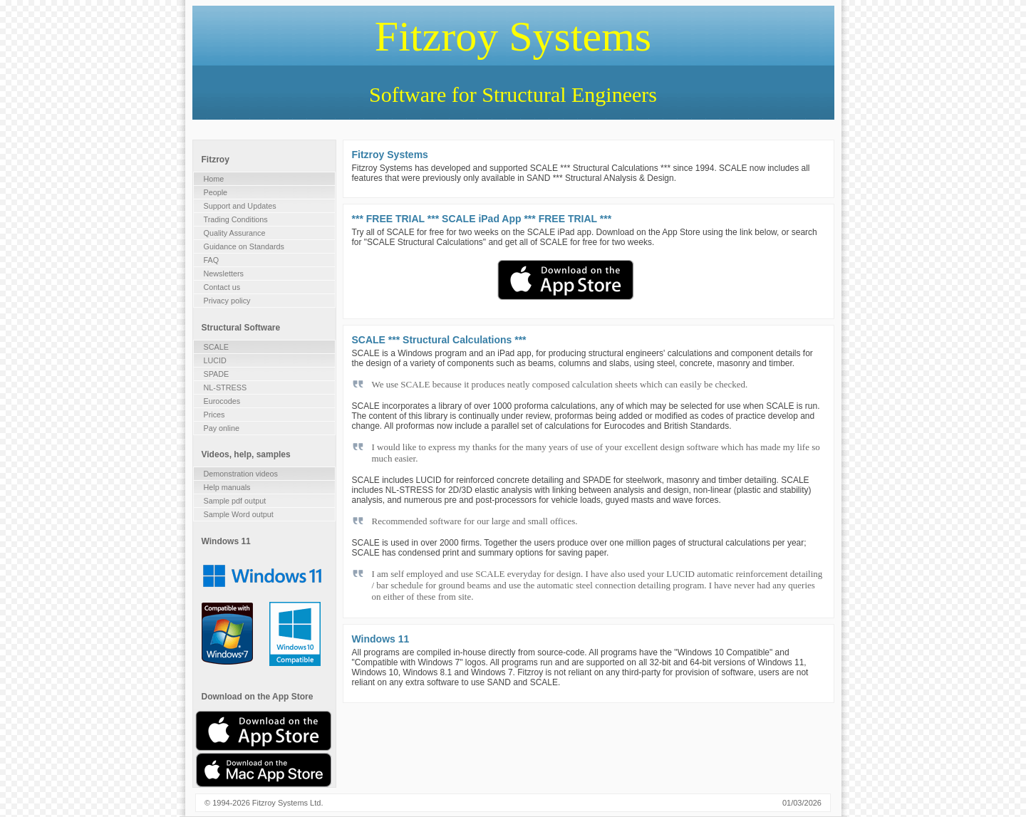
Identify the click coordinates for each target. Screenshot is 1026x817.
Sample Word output (239, 514)
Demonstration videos (241, 473)
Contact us (222, 287)
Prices (214, 414)
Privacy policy (227, 300)
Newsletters (224, 273)
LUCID (215, 360)
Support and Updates (240, 206)
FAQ (211, 260)
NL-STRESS (225, 387)
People (216, 192)
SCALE (216, 347)
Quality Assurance (235, 233)
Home (214, 179)
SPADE (216, 374)
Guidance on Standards (244, 246)
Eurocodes (222, 401)
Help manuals (227, 487)
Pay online (221, 428)
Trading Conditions (236, 219)
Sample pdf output (235, 500)
